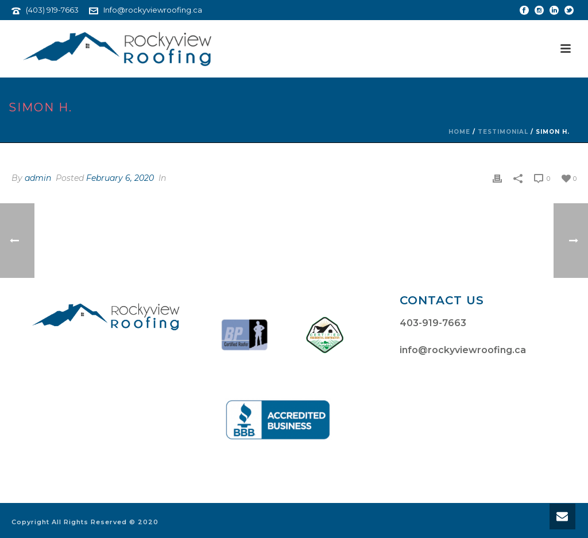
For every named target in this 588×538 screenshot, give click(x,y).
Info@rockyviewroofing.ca (152, 9)
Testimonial (503, 132)
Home (459, 132)
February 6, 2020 (120, 178)
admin (38, 178)
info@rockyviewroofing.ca (463, 350)
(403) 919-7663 (52, 9)
